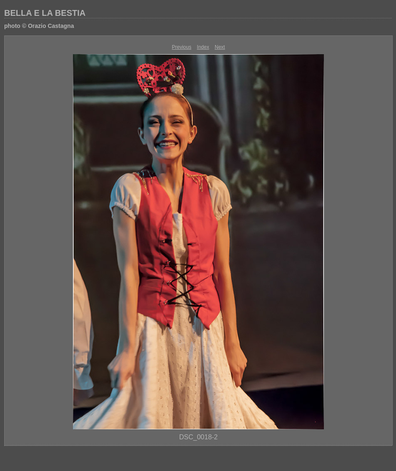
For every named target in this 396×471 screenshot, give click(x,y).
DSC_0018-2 (198, 437)
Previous (181, 47)
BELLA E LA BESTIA (44, 13)
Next (220, 47)
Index (203, 47)
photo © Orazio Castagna (39, 26)
